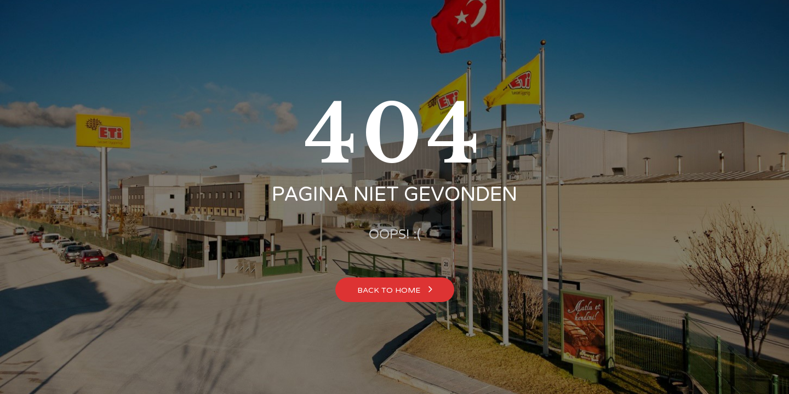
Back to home (394, 289)
